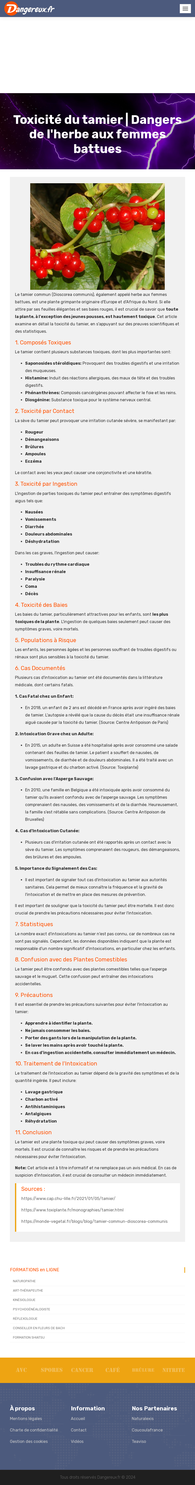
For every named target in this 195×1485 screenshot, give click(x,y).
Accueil (78, 1418)
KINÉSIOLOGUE (24, 1300)
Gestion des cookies (29, 1441)
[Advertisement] (97, 55)
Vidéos (77, 1441)
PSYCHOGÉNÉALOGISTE (31, 1309)
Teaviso (139, 1441)
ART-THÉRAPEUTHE (28, 1290)
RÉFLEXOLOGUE (25, 1319)
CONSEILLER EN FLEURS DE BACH (39, 1328)
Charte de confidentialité (34, 1430)
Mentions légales (26, 1418)
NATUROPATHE (24, 1281)
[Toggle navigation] (185, 8)
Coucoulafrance (147, 1430)
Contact (79, 1430)
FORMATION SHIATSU (29, 1337)
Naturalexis (143, 1418)
